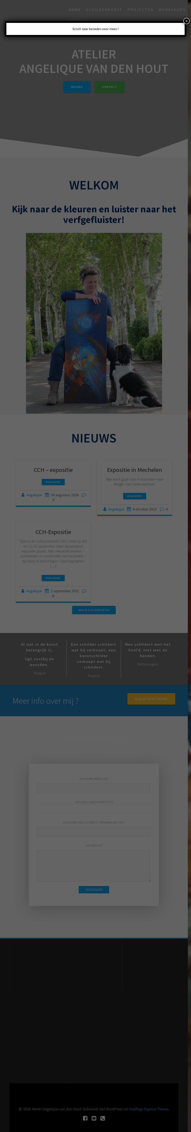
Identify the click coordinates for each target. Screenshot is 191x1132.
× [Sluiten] (186, 21)
